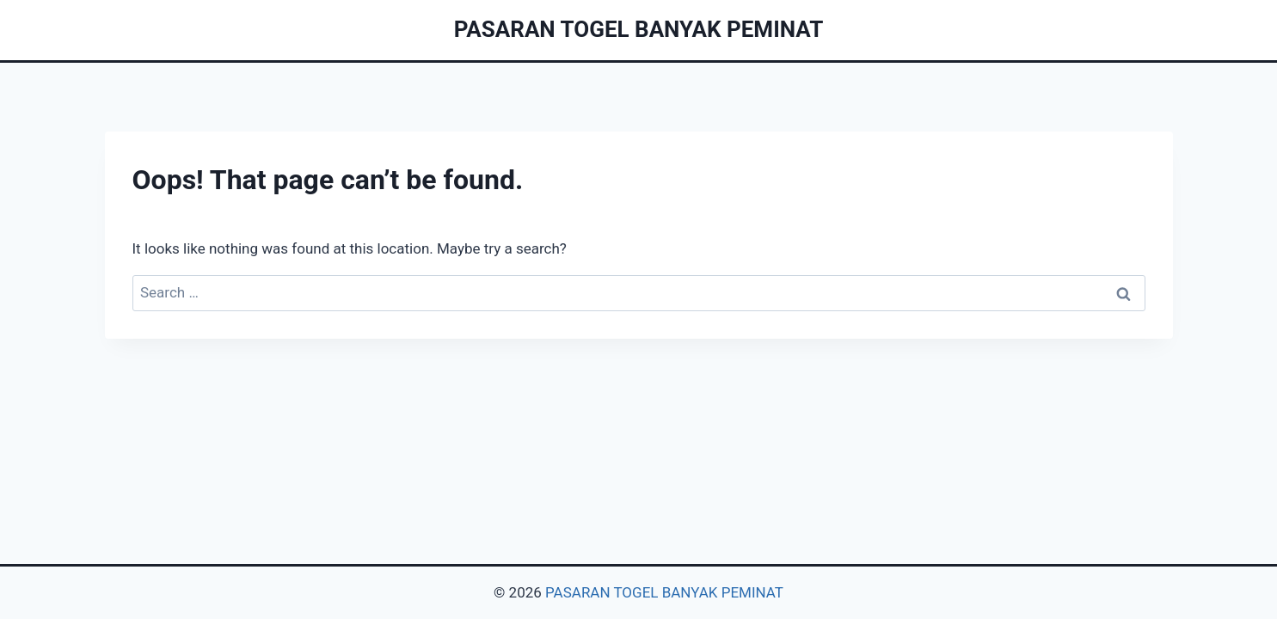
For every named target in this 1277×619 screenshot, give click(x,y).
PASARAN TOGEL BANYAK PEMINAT (664, 592)
